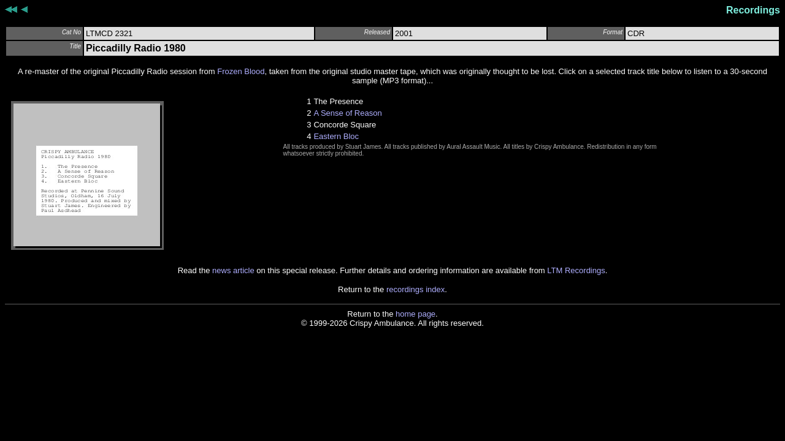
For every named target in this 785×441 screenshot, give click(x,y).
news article (233, 270)
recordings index (415, 289)
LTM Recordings (576, 270)
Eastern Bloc (336, 136)
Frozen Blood (240, 71)
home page (415, 313)
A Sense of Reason (347, 113)
